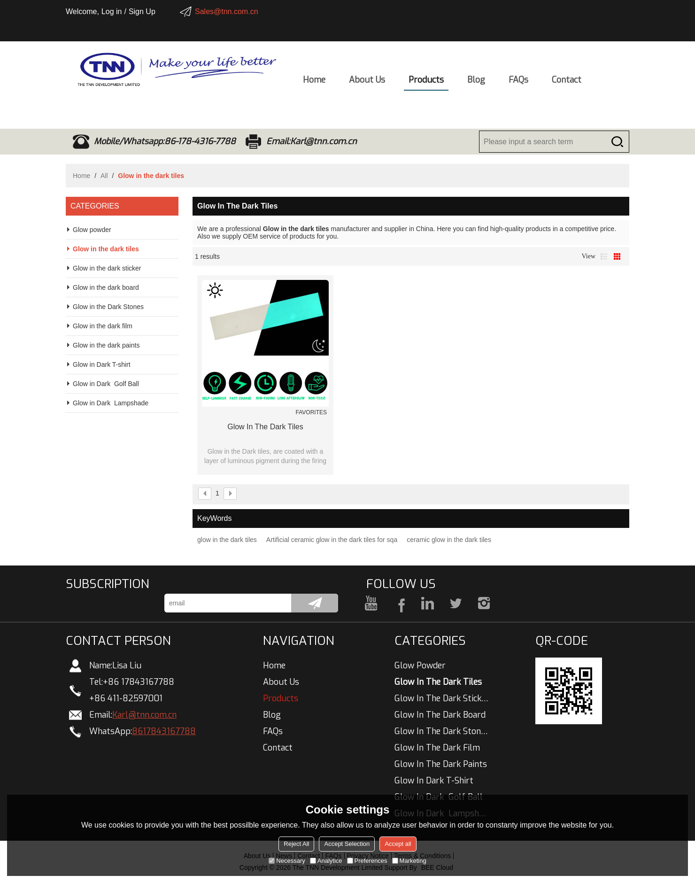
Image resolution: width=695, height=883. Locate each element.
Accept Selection (347, 843)
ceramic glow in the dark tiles (449, 539)
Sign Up (142, 11)
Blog (476, 82)
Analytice (326, 860)
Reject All (296, 843)
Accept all (398, 843)
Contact (566, 82)
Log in (111, 11)
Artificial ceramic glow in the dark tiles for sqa (331, 539)
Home (314, 82)
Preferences (367, 860)
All (104, 175)
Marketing (409, 860)
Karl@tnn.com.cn (144, 714)
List (604, 256)
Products (426, 82)
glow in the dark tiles (265, 427)
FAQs (518, 82)
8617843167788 (164, 731)
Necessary (287, 860)
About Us (367, 82)
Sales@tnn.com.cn (226, 11)
